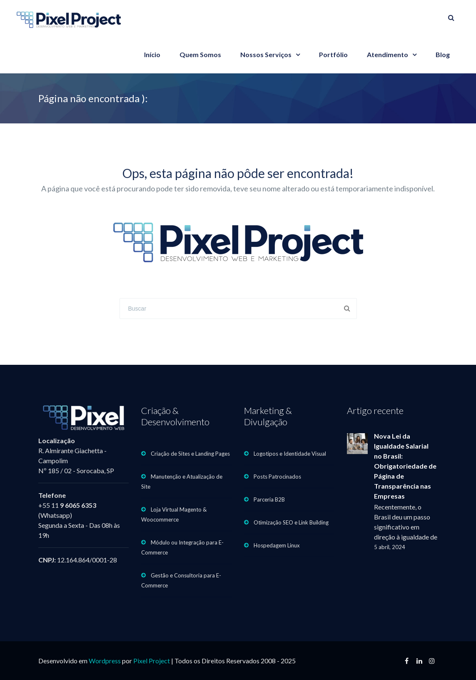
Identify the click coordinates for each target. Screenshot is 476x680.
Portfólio (333, 54)
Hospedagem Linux (277, 545)
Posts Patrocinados (277, 476)
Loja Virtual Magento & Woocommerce (174, 514)
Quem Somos (200, 54)
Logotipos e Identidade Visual (290, 453)
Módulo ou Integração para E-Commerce (182, 547)
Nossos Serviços (266, 54)
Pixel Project (151, 661)
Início (152, 54)
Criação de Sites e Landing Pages (190, 453)
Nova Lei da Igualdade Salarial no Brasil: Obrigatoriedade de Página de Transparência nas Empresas (405, 466)
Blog (443, 54)
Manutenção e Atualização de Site (181, 481)
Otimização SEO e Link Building (291, 522)
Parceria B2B (269, 499)
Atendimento (387, 54)
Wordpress (105, 661)
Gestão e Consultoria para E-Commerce (181, 580)
